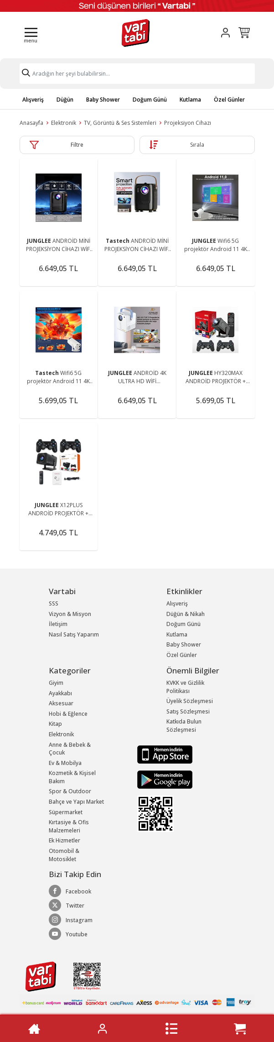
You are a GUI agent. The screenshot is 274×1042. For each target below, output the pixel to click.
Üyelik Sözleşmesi (189, 701)
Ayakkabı (60, 693)
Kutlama (190, 99)
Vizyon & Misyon (70, 614)
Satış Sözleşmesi (188, 711)
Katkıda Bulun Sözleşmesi (184, 726)
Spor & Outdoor (70, 791)
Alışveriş (33, 99)
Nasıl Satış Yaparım (74, 634)
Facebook (70, 891)
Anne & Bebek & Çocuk (70, 749)
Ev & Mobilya (65, 763)
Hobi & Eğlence (68, 714)
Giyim (56, 683)
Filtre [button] (77, 145)
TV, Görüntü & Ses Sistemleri (120, 123)
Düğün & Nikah (185, 614)
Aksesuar (61, 703)
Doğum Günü (150, 99)
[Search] (137, 73)
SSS (53, 603)
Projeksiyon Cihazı (187, 123)
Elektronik (63, 123)
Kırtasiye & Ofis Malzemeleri (69, 826)
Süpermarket (66, 812)
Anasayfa (31, 123)
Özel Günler (229, 99)
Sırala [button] (197, 145)
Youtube (68, 934)
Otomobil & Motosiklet (64, 855)
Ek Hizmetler (64, 840)
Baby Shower (103, 99)
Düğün (65, 99)
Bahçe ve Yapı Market (76, 802)
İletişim (58, 624)
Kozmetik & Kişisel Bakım (72, 777)
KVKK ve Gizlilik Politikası (185, 687)
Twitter (66, 905)
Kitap (55, 724)
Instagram (71, 920)
